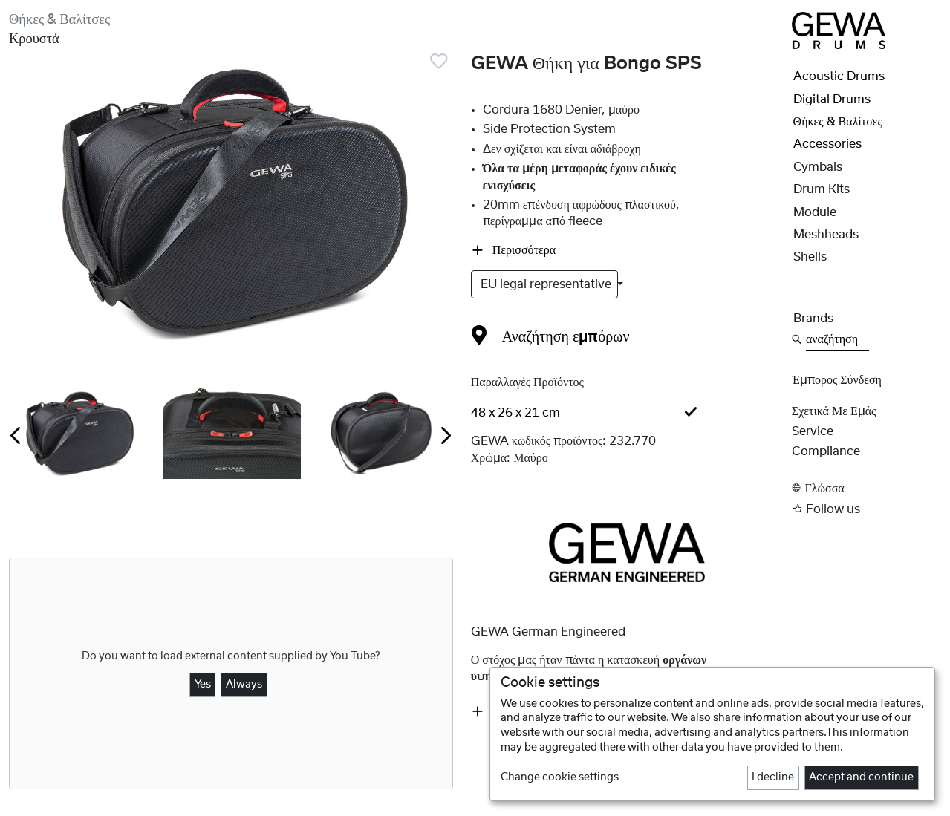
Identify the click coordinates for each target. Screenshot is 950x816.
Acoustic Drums (839, 76)
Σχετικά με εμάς (834, 411)
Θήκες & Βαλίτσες (59, 20)
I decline (773, 777)
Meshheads (826, 235)
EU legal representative (547, 284)
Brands (813, 318)
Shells (810, 257)
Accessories (827, 144)
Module (814, 212)
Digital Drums (832, 99)
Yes (203, 684)
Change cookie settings (560, 777)
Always (244, 684)
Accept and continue (861, 777)
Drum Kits (821, 189)
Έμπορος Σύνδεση (837, 380)
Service (812, 431)
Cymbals (817, 167)
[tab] (627, 412)
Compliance (826, 451)
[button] (866, 488)
